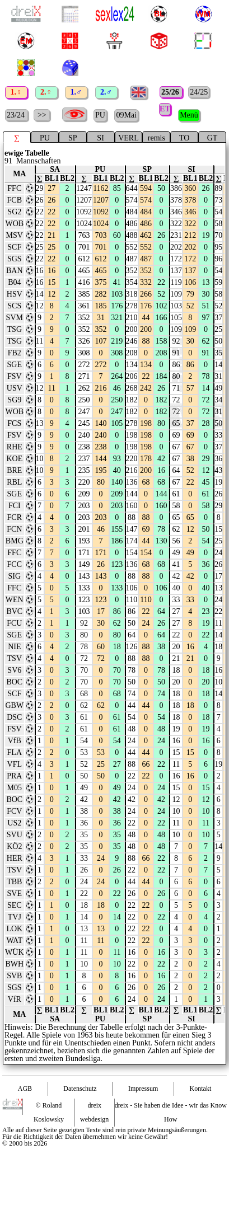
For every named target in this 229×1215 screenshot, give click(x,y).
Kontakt (201, 1082)
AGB (25, 1082)
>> (41, 109)
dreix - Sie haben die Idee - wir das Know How (171, 1106)
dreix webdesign (94, 1106)
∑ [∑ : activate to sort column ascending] (40, 172)
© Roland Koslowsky (49, 1106)
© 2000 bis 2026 (24, 1137)
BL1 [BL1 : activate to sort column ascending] (52, 172)
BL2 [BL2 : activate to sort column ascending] (67, 172)
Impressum (143, 1082)
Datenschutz (79, 1082)
